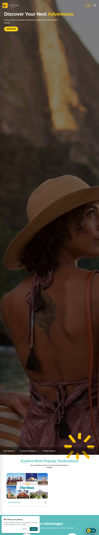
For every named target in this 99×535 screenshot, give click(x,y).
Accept (33, 529)
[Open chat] (91, 530)
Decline (24, 529)
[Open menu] (95, 5)
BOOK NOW (11, 29)
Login (88, 5)
